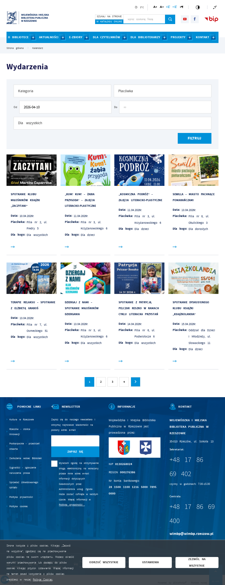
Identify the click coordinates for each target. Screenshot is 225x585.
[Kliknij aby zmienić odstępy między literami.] (162, 7)
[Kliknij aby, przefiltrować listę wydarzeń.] (194, 138)
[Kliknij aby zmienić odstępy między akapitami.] (181, 7)
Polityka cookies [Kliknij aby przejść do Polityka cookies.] (18, 506)
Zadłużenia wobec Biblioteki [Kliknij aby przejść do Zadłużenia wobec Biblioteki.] (25, 458)
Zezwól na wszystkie (197, 562)
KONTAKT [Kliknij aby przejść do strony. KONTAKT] (202, 37)
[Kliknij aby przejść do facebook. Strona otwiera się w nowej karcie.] (195, 19)
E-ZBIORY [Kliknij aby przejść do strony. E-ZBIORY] (75, 37)
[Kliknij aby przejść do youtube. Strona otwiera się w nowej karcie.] (185, 19)
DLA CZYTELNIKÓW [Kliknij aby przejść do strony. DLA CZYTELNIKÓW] (106, 37)
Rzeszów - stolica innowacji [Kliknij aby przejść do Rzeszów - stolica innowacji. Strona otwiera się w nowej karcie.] (19, 431)
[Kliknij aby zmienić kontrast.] (197, 7)
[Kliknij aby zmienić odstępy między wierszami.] (168, 7)
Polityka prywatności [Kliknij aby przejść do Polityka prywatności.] (21, 497)
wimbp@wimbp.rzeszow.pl (191, 533)
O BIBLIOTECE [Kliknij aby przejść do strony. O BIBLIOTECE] (18, 37)
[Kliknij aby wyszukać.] (170, 19)
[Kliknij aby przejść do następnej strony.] (135, 382)
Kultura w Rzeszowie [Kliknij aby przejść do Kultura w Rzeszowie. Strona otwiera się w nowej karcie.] (21, 419)
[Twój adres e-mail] (68, 440)
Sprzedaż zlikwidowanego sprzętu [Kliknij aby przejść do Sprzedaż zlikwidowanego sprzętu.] (23, 485)
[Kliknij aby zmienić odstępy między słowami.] (175, 7)
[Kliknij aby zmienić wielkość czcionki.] (155, 7)
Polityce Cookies (42, 579)
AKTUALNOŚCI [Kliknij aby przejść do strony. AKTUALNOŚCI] (48, 37)
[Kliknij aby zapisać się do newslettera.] (75, 451)
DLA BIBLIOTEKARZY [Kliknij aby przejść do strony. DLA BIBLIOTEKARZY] (145, 37)
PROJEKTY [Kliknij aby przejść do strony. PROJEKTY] (178, 37)
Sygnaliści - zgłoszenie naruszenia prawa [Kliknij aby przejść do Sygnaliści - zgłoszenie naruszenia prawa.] (22, 470)
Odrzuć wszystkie (104, 562)
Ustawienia (150, 562)
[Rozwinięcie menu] (24, 410)
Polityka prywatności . (72, 504)
